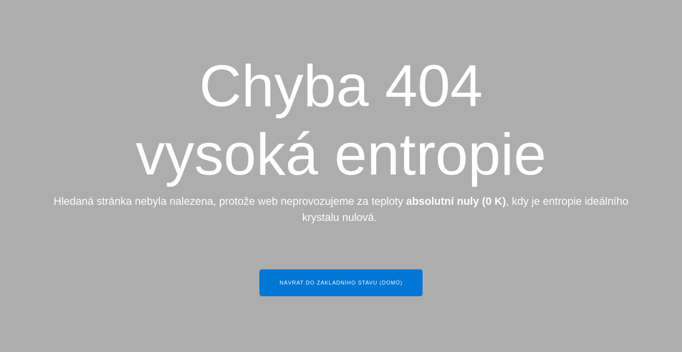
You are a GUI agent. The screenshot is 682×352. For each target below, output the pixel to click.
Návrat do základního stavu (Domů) (341, 283)
